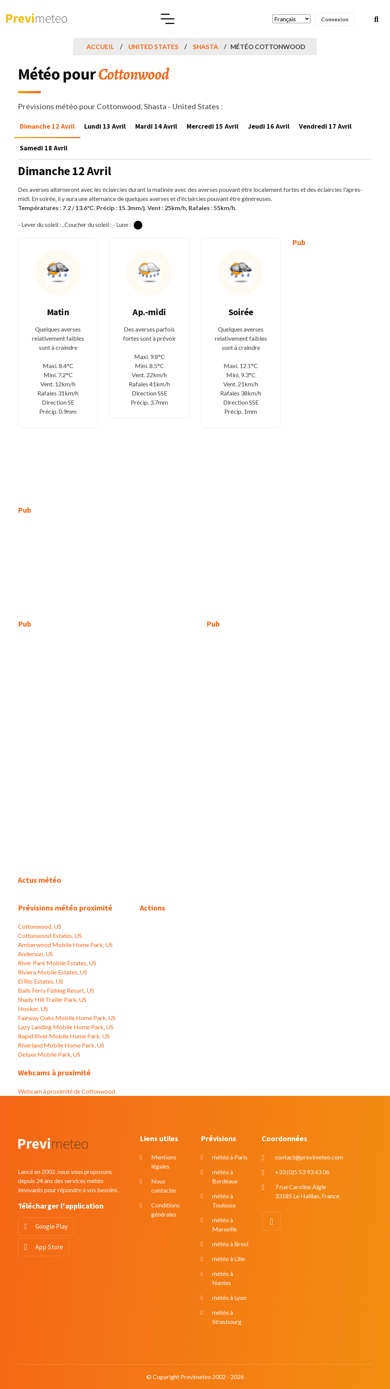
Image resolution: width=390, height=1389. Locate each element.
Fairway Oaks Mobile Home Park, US (67, 1017)
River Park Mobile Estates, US (57, 962)
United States (153, 47)
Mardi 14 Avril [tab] (156, 126)
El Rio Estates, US (40, 981)
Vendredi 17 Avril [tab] (325, 126)
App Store (49, 1247)
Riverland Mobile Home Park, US (61, 1045)
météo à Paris (230, 1157)
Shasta (205, 47)
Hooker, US (33, 1008)
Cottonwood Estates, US (50, 935)
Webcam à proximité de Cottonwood (66, 1091)
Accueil (100, 47)
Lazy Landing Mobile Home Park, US (65, 1026)
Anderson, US (35, 953)
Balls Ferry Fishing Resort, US (56, 990)
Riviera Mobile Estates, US (52, 972)
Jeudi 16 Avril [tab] (268, 126)
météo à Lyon (229, 1297)
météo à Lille (228, 1258)
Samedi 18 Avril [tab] (43, 148)
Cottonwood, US (39, 926)
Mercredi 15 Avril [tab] (212, 126)
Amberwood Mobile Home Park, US (65, 944)
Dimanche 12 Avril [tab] (47, 126)
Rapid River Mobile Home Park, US (64, 1036)
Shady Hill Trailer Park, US (52, 999)
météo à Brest (230, 1243)
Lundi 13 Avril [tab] (105, 126)
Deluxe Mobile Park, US (49, 1054)
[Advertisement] (332, 371)
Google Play (51, 1226)
